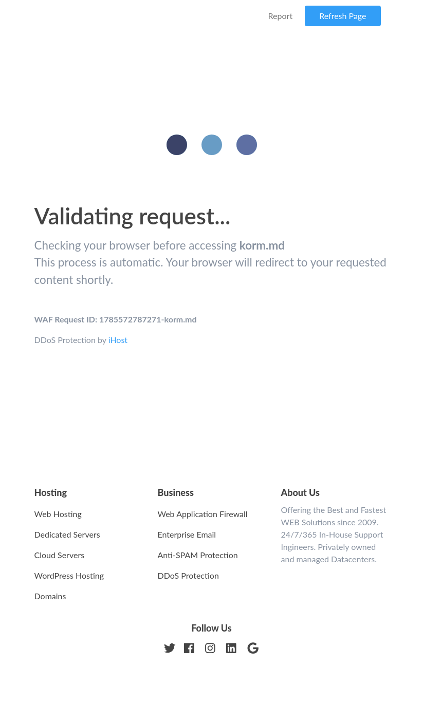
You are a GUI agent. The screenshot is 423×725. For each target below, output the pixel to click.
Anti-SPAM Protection (198, 555)
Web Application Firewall (203, 514)
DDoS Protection (188, 575)
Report (280, 16)
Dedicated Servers (67, 534)
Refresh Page (342, 16)
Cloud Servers (59, 555)
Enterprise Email (187, 534)
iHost (117, 340)
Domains (50, 596)
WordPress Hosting (69, 575)
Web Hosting (58, 514)
